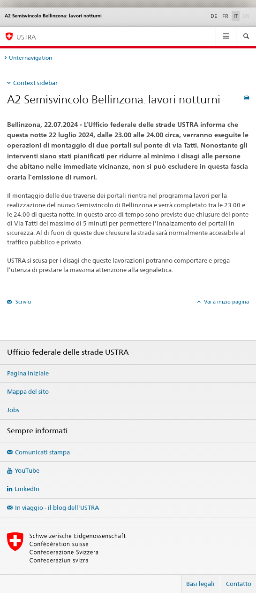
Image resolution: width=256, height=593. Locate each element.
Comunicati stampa (42, 452)
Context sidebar (35, 82)
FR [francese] (225, 16)
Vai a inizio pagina (226, 301)
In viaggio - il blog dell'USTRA (57, 507)
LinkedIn (27, 488)
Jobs (13, 410)
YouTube (27, 470)
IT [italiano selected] (235, 16)
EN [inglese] (247, 15)
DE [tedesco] (214, 16)
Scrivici (22, 301)
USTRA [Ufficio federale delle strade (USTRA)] (26, 37)
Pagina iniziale (28, 373)
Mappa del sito (28, 391)
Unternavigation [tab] (30, 57)
